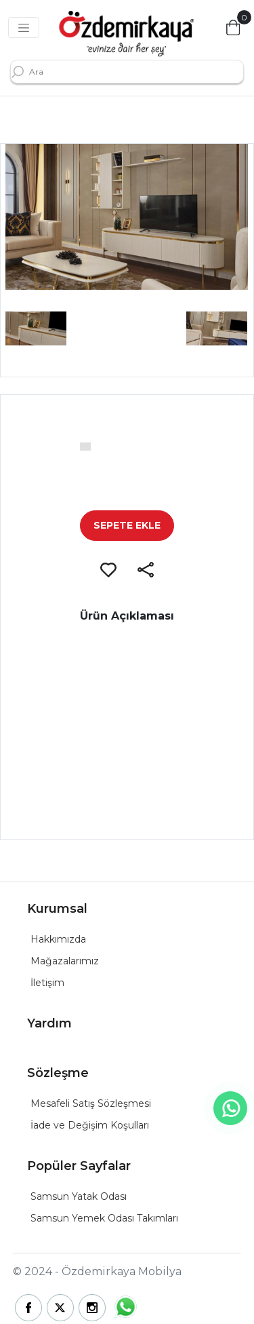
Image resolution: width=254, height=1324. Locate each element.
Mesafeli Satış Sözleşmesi (90, 1103)
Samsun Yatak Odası (78, 1196)
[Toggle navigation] (23, 28)
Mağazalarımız (64, 961)
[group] (126, 217)
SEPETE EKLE (127, 525)
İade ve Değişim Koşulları (89, 1125)
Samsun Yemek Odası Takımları (104, 1218)
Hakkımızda (58, 939)
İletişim (47, 983)
